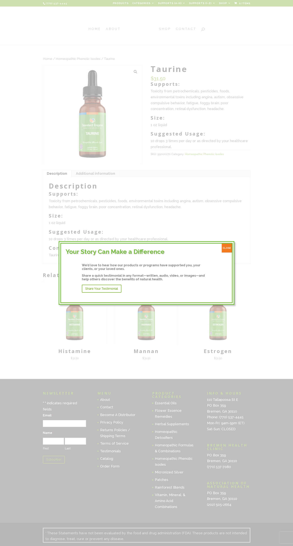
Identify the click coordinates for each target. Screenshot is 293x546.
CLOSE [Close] (227, 248)
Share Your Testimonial (101, 288)
